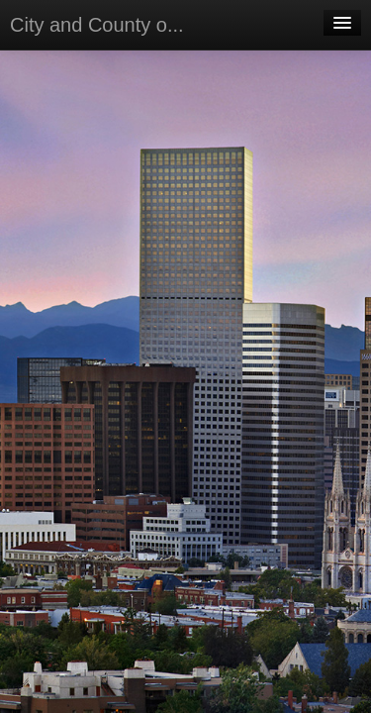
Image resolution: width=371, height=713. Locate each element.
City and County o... (97, 25)
